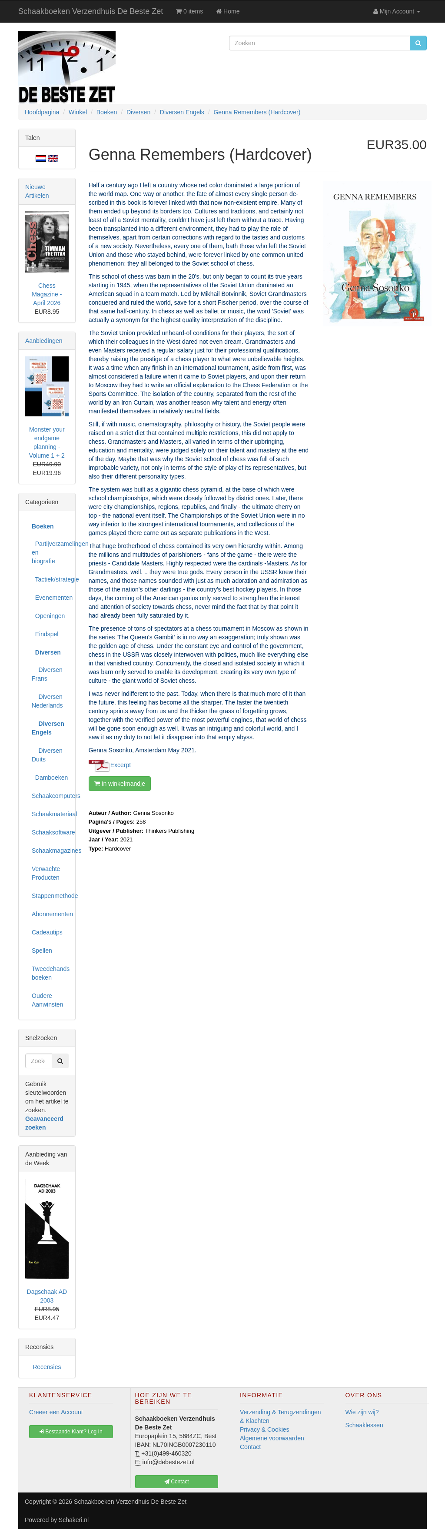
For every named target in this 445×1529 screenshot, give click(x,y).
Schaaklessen (364, 1425)
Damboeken (50, 777)
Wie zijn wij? (362, 1412)
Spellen (42, 950)
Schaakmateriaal (50, 814)
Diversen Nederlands (47, 701)
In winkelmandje (119, 783)
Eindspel (45, 634)
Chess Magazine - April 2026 (47, 294)
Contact (250, 1446)
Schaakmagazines (50, 850)
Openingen (48, 615)
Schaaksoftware (50, 832)
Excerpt (120, 764)
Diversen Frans (47, 674)
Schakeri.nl (74, 1519)
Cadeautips (47, 932)
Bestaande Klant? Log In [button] (71, 1432)
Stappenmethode (50, 895)
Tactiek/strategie (50, 579)
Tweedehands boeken (50, 973)
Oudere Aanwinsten (47, 1000)
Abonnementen (50, 914)
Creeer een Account (56, 1412)
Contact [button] (176, 1482)
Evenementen (50, 597)
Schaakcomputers (50, 795)
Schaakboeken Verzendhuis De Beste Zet (90, 11)
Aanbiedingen (44, 340)
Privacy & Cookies (264, 1429)
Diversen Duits (47, 755)
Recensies (47, 1366)
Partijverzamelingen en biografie (50, 552)
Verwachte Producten (46, 873)
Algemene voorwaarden (272, 1438)
